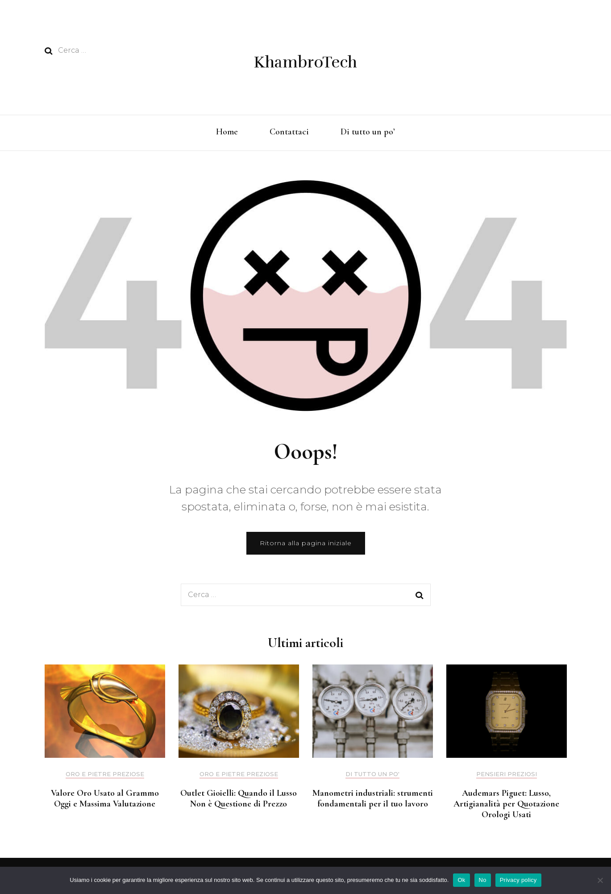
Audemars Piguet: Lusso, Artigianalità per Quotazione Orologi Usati (506, 804)
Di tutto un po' (372, 774)
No (482, 880)
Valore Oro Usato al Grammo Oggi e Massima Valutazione (105, 798)
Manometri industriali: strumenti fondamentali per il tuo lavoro (372, 798)
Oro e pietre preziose (105, 774)
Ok (461, 880)
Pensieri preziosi (506, 774)
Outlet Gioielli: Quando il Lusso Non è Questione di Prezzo (238, 798)
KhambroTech (305, 62)
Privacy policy (518, 880)
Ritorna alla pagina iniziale (306, 543)
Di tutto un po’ (368, 131)
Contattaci (289, 131)
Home (227, 131)
